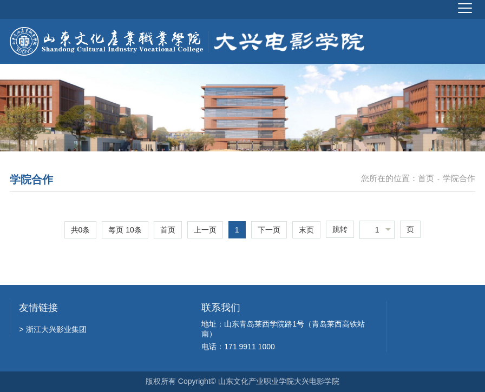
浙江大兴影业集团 (53, 329)
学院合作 (459, 178)
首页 (426, 178)
